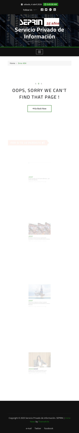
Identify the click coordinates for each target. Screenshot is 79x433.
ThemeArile (43, 421)
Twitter (38, 428)
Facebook (48, 428)
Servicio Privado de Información (39, 33)
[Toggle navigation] (39, 51)
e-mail (29, 428)
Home (12, 63)
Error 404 (22, 63)
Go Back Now (39, 108)
